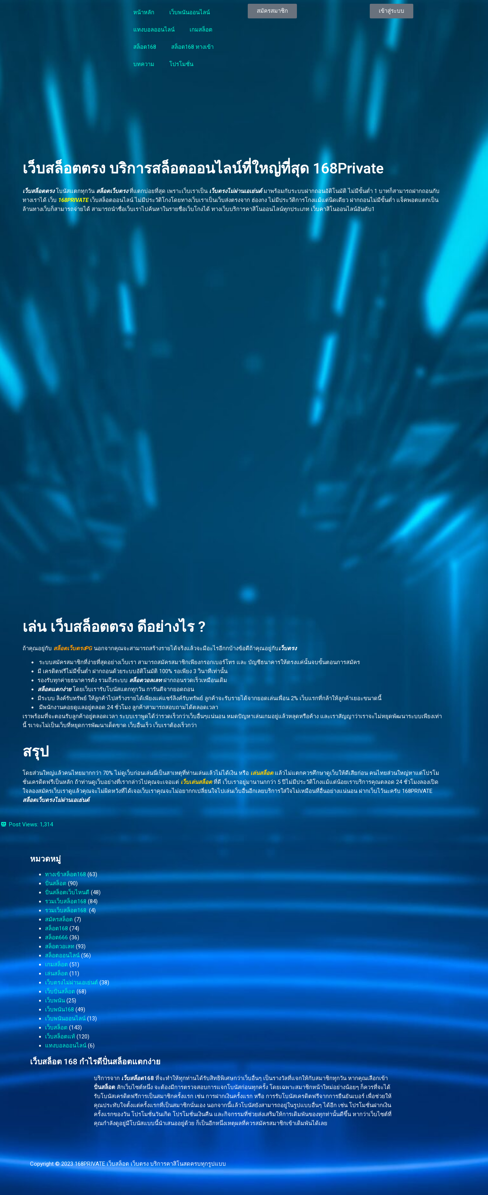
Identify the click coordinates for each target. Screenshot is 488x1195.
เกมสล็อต (201, 29)
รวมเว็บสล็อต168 (65, 901)
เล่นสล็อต (261, 773)
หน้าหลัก (143, 12)
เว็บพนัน (55, 1000)
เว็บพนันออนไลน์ (189, 12)
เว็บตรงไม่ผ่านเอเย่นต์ (71, 982)
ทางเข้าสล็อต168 (65, 874)
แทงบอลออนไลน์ (154, 29)
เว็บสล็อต (56, 1027)
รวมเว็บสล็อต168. (66, 910)
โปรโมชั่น (181, 64)
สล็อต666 (56, 937)
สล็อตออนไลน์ (62, 955)
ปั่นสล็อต (55, 883)
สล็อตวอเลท (59, 946)
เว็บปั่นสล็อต (60, 991)
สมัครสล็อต (59, 919)
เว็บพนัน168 (59, 1009)
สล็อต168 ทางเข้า (192, 47)
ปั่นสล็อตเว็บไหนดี (67, 892)
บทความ (143, 64)
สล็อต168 (144, 47)
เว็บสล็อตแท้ (60, 1036)
